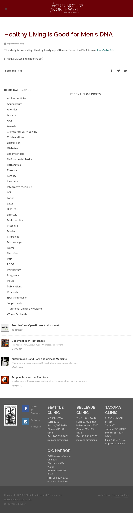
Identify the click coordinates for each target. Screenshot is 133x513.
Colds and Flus (15, 137)
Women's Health (17, 314)
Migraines (13, 236)
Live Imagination (119, 494)
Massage (12, 225)
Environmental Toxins (19, 159)
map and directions (57, 439)
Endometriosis (15, 153)
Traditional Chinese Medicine (24, 308)
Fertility (11, 175)
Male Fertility (15, 220)
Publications (14, 286)
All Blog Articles (16, 98)
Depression (13, 142)
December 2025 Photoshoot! (28, 340)
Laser (10, 203)
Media (11, 231)
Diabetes (12, 148)
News (10, 247)
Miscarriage (14, 242)
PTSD (10, 280)
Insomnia (12, 181)
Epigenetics (14, 164)
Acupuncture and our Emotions (30, 377)
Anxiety (11, 114)
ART (9, 120)
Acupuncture (14, 103)
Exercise (12, 170)
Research (12, 291)
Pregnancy (13, 275)
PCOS (10, 264)
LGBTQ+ (12, 209)
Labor (10, 197)
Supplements (14, 303)
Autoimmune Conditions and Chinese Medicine (39, 359)
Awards (11, 126)
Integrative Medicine (19, 186)
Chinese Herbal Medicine (22, 131)
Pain (9, 258)
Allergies (12, 109)
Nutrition (12, 253)
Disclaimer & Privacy (15, 503)
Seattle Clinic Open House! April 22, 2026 (36, 325)
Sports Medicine (16, 297)
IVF (9, 192)
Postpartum (14, 269)
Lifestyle (12, 214)
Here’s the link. (105, 50)
